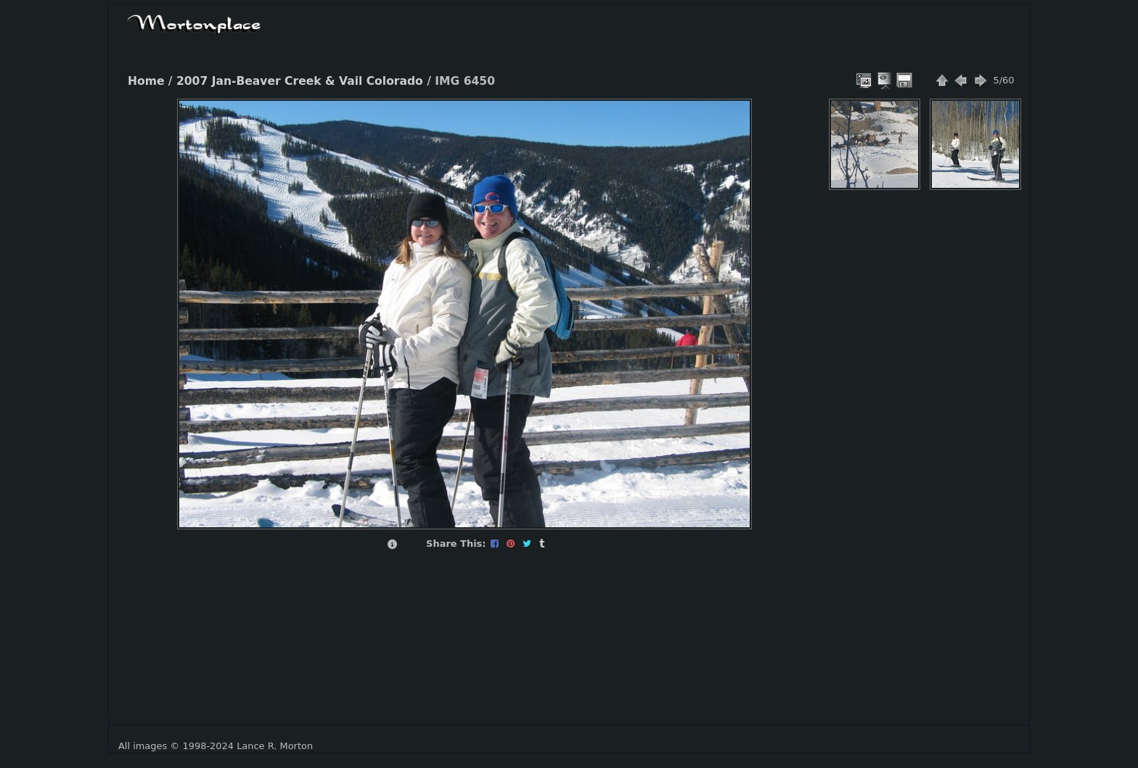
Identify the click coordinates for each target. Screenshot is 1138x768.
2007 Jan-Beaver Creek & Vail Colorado (299, 81)
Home (146, 81)
